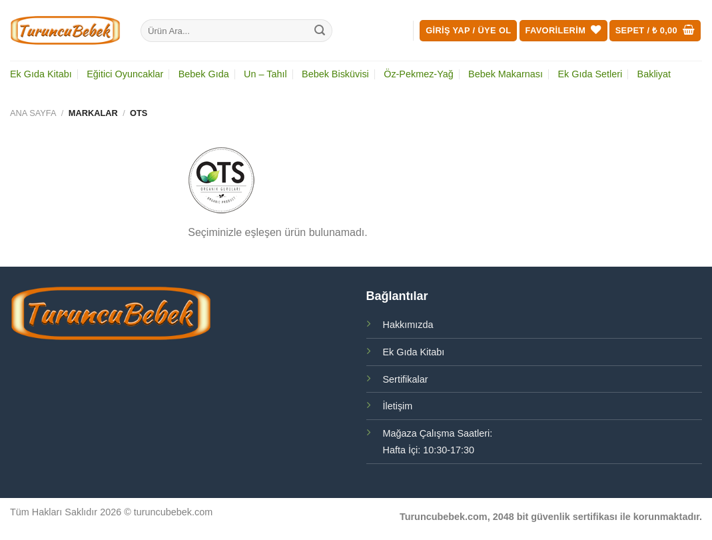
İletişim (398, 406)
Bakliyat (654, 74)
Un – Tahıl (265, 74)
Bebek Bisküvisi (335, 74)
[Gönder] (319, 30)
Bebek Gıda (203, 74)
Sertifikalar (405, 379)
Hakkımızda (408, 324)
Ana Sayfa (33, 113)
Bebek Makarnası (505, 74)
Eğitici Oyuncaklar (125, 74)
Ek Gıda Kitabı (41, 74)
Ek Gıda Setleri (589, 74)
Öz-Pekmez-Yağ (419, 74)
